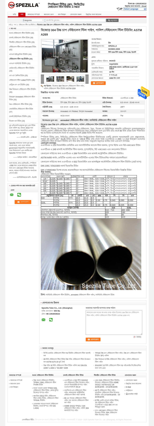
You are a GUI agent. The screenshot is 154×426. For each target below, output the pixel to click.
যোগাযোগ (100, 83)
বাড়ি (14, 14)
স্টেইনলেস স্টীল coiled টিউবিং (20, 80)
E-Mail (128, 387)
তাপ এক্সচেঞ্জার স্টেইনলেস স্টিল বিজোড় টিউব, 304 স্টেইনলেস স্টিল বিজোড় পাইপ (106, 412)
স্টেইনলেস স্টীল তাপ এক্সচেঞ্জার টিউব (22, 47)
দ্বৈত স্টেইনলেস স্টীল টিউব (19, 104)
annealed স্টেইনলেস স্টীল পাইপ (82, 295)
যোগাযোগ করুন (75, 14)
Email (144, 6)
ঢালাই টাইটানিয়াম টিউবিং (18, 116)
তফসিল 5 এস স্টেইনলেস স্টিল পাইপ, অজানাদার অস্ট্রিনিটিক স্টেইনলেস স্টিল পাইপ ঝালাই (75, 392)
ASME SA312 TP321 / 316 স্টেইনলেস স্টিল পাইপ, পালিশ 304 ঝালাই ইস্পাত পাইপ (76, 408)
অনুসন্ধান (113, 20)
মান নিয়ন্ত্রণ (62, 14)
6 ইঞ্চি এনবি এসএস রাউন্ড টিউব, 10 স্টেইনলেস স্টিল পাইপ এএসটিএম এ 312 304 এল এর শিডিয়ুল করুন (107, 403)
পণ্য (22, 14)
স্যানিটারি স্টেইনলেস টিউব (104, 295)
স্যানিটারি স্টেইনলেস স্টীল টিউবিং (58, 295)
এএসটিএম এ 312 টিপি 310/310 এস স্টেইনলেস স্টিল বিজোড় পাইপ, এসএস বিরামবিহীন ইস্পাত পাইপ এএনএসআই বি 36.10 (77, 383)
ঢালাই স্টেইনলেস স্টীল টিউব (19, 38)
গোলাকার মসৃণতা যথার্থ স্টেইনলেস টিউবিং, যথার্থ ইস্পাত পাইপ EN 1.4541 (45, 406)
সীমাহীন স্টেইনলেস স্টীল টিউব (20, 42)
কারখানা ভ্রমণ (49, 14)
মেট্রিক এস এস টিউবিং (17, 85)
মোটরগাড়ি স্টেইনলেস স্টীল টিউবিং (21, 68)
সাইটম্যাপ (129, 390)
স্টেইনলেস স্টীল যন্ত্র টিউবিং (27, 25)
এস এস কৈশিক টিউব (16, 75)
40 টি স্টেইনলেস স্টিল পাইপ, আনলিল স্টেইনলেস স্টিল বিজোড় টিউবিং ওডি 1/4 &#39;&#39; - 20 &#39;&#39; (107, 393)
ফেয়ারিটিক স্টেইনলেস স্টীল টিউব (21, 109)
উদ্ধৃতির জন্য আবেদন (132, 6)
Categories (27, 20)
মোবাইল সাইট (132, 394)
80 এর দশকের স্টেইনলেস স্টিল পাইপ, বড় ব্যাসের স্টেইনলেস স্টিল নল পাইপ (76, 400)
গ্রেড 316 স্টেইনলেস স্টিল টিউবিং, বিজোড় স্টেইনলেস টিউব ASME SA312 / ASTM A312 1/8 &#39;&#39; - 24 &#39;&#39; (107, 383)
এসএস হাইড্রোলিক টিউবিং (18, 54)
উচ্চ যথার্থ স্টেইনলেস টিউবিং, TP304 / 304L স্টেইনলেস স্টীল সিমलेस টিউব (44, 382)
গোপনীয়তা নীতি (28, 420)
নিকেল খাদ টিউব (15, 121)
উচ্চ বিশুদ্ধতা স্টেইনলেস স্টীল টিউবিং (22, 89)
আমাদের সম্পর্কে (33, 14)
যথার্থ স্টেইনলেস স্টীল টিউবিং (19, 33)
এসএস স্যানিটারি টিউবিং (18, 63)
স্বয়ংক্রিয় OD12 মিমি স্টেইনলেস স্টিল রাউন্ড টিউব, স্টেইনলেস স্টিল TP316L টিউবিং (45, 398)
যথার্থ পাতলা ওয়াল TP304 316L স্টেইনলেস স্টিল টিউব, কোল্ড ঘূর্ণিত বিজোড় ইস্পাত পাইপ (45, 390)
